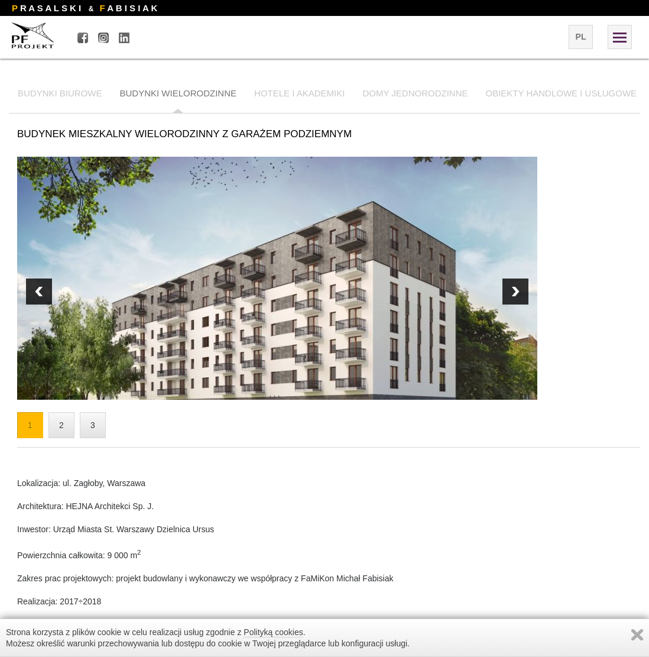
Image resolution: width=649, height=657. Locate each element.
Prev (515, 292)
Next (39, 292)
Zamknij (637, 634)
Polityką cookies (273, 632)
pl (581, 36)
